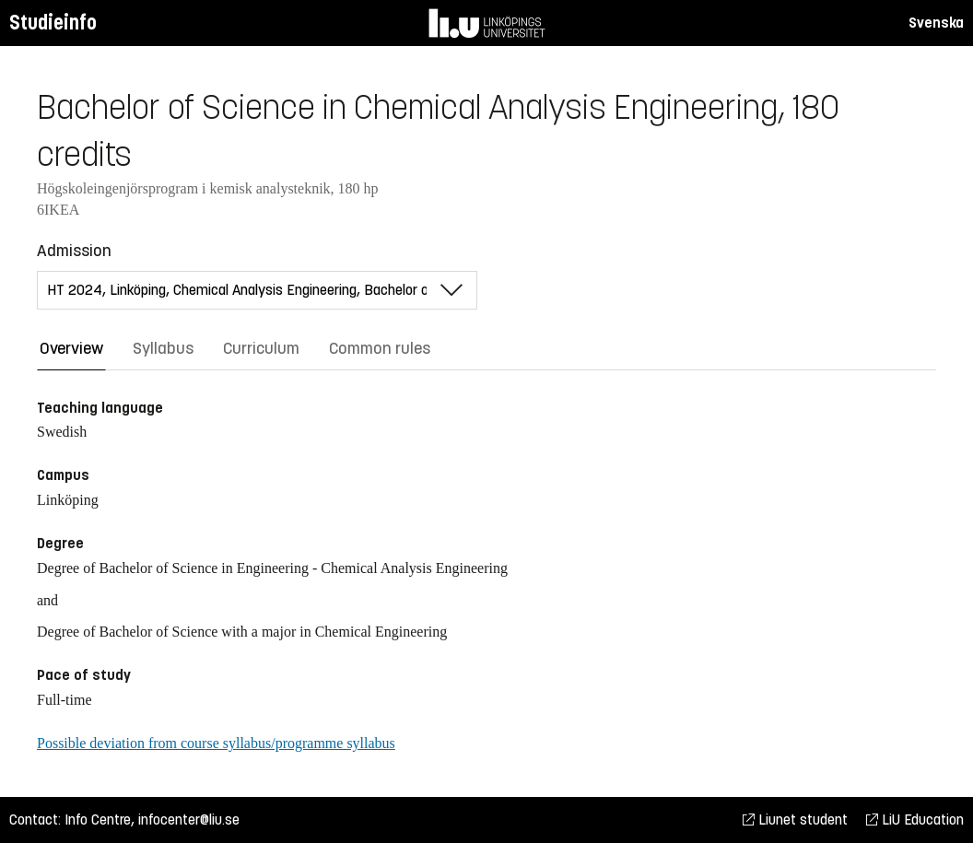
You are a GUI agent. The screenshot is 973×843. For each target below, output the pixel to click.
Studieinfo (53, 22)
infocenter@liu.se (189, 819)
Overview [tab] (71, 348)
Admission (74, 250)
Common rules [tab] (379, 348)
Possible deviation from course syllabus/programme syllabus (216, 743)
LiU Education (915, 819)
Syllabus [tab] (163, 348)
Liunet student (795, 819)
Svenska (936, 22)
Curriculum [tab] (261, 348)
